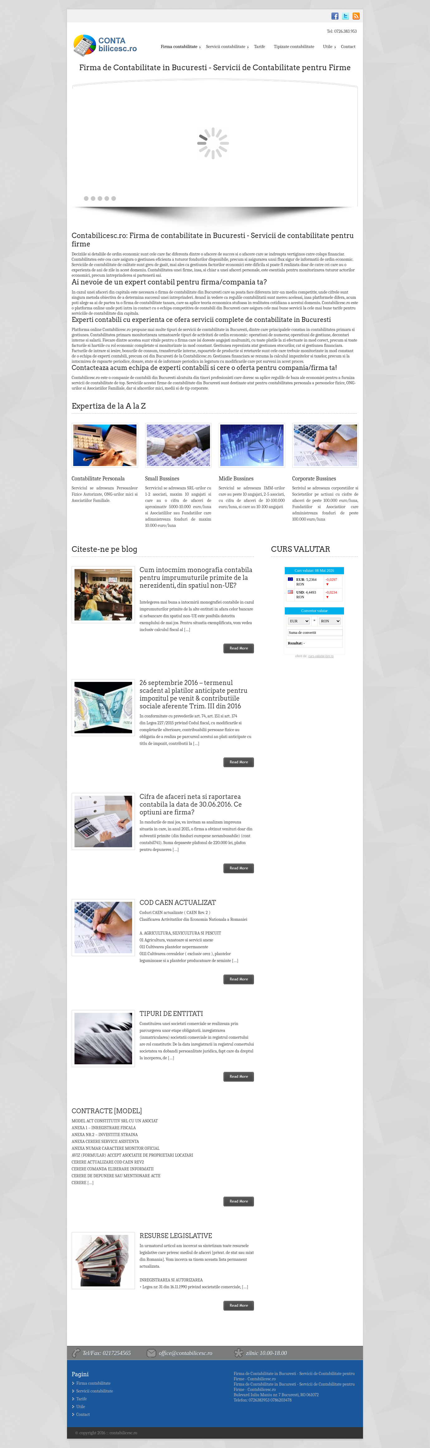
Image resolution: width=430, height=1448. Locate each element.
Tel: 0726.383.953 (342, 31)
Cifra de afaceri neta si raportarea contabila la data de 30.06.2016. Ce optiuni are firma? (191, 804)
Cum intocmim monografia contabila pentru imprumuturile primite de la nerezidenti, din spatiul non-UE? (196, 577)
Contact (348, 46)
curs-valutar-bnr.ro (320, 656)
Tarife (259, 46)
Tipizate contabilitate (294, 46)
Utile (329, 46)
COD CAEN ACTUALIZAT (178, 902)
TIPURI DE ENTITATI (171, 1014)
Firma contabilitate (180, 46)
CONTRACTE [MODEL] (107, 1111)
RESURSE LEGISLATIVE (176, 1236)
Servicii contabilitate (227, 46)
